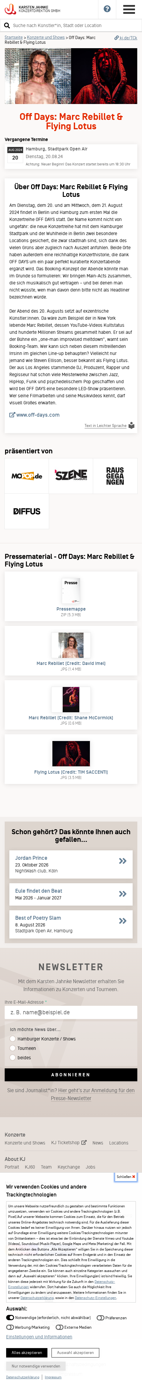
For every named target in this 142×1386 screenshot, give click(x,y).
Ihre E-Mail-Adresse (24, 1002)
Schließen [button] (126, 1177)
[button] (6, 25)
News (98, 1142)
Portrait (12, 1166)
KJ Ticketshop (69, 1142)
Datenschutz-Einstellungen (95, 1298)
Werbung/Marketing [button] (28, 1327)
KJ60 (30, 1166)
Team (46, 1166)
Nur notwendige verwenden (36, 1366)
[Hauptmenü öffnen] (129, 9)
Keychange (69, 1166)
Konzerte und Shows (46, 37)
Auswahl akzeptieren (75, 1352)
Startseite (14, 37)
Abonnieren (71, 1074)
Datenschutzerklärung (37, 1298)
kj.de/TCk (125, 38)
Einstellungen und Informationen (39, 1336)
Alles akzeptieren (27, 1352)
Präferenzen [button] (112, 1317)
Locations (119, 1142)
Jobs (90, 1166)
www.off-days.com (34, 415)
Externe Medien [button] (74, 1327)
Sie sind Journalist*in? (71, 1094)
